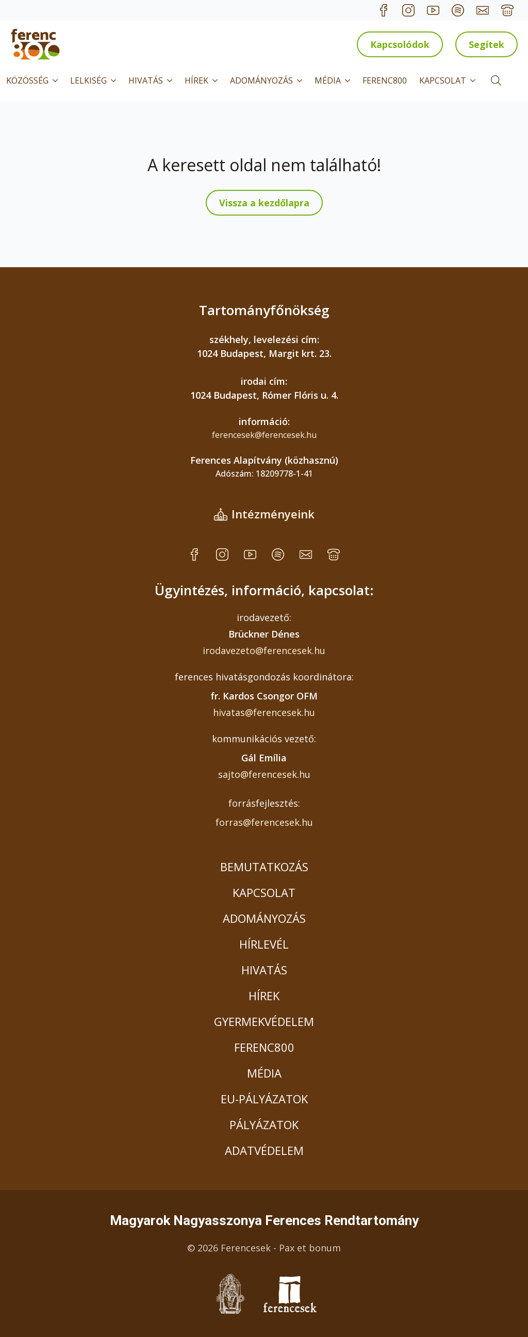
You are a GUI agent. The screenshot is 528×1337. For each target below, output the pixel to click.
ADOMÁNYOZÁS (261, 80)
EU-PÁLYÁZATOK (264, 1098)
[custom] (383, 10)
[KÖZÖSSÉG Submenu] (56, 80)
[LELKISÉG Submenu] (114, 80)
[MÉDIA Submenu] (348, 80)
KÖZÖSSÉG (27, 80)
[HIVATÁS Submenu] (170, 80)
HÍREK (196, 80)
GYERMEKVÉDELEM (264, 1021)
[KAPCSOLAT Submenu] (474, 80)
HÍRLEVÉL (264, 944)
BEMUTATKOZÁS (264, 866)
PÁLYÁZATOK (264, 1124)
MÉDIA (328, 80)
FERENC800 (384, 80)
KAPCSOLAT (442, 80)
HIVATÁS (145, 80)
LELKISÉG (88, 80)
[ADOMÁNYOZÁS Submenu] (300, 80)
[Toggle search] (496, 80)
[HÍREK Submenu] (216, 80)
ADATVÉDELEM (264, 1150)
